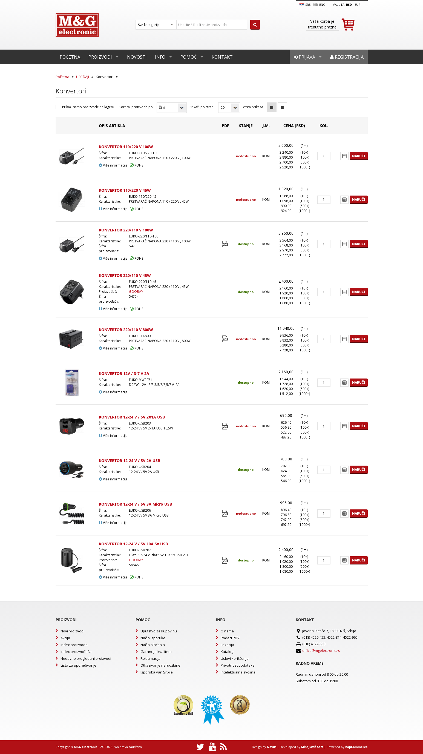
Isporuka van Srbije (156, 672)
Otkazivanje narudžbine (160, 665)
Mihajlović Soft (312, 747)
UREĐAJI (82, 76)
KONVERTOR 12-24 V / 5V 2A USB (129, 460)
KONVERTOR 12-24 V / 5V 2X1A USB (132, 417)
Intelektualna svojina (238, 672)
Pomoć (188, 57)
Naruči (358, 156)
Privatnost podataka (238, 665)
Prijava (304, 57)
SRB (305, 4)
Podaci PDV (230, 637)
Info (160, 57)
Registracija (347, 57)
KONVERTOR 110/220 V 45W (125, 190)
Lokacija (227, 644)
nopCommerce (356, 747)
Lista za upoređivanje (78, 665)
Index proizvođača (76, 651)
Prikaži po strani (201, 107)
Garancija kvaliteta (156, 651)
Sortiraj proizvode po (136, 107)
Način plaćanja (152, 644)
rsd (349, 4)
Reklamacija (150, 658)
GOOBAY (136, 291)
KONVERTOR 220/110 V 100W (126, 230)
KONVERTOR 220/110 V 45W (125, 275)
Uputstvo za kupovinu (158, 631)
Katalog (227, 651)
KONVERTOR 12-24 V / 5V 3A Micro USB (135, 504)
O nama (227, 631)
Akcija (65, 637)
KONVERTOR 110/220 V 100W (126, 146)
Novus (271, 747)
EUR (357, 4)
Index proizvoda (74, 644)
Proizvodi (100, 57)
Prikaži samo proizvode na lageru (88, 107)
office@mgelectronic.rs (321, 650)
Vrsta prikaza (253, 107)
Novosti (137, 57)
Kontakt (222, 57)
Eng (319, 4)
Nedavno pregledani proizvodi (86, 658)
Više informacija (113, 165)
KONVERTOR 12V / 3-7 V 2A (124, 373)
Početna (70, 57)
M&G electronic (85, 747)
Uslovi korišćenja (235, 658)
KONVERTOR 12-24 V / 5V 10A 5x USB (133, 543)
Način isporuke (152, 637)
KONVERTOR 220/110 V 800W (126, 329)
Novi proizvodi (72, 631)
